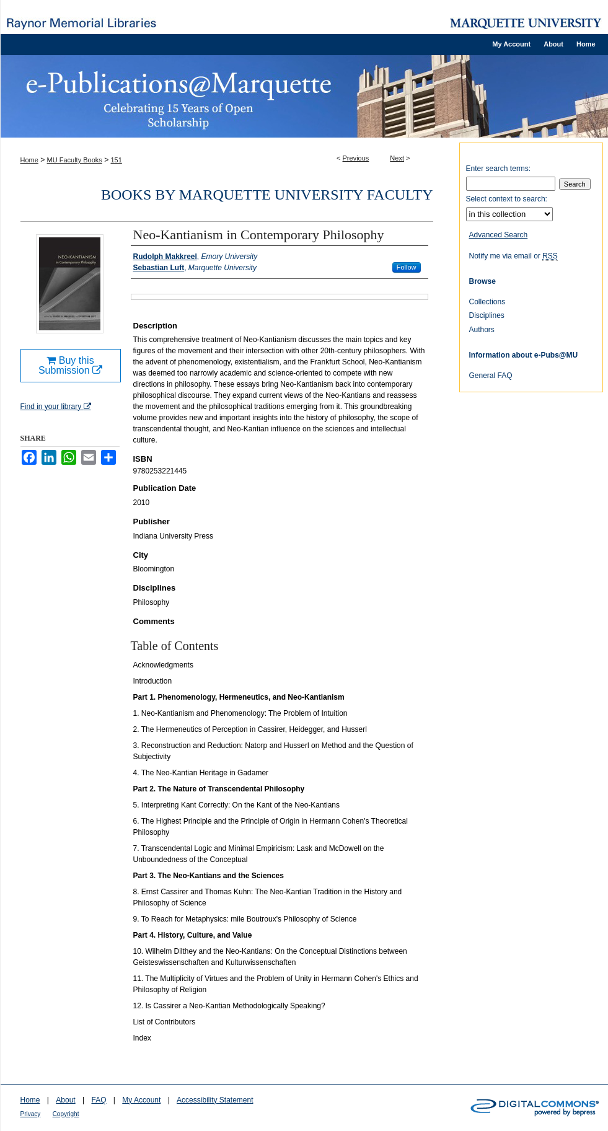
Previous (356, 158)
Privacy (30, 1114)
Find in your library (55, 406)
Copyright (66, 1114)
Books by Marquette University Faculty (267, 195)
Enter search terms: (498, 168)
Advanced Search (498, 235)
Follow (406, 267)
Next (397, 158)
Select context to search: (506, 199)
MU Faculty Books (74, 160)
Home (29, 160)
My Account (141, 1100)
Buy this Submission (70, 365)
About (65, 1100)
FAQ (98, 1100)
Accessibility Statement (215, 1100)
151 (116, 160)
